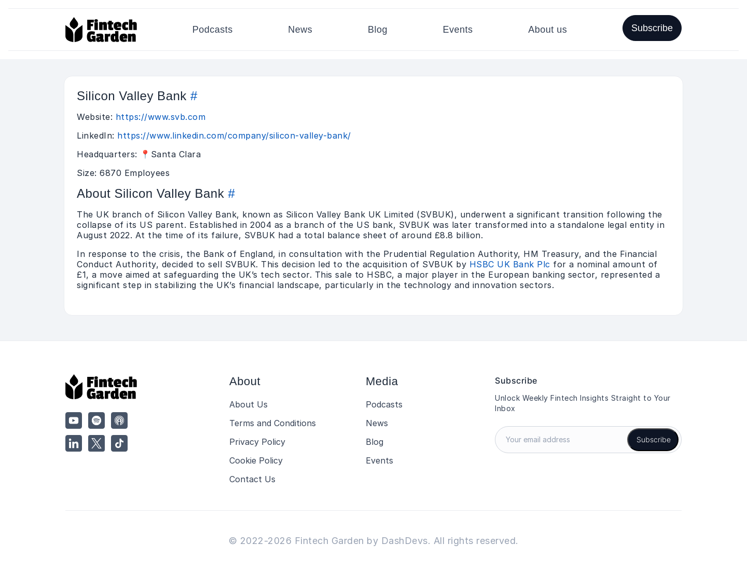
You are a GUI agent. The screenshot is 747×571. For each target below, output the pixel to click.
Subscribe (652, 28)
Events (458, 29)
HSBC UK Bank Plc (509, 264)
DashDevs (404, 540)
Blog (378, 29)
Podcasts (212, 29)
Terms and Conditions (272, 423)
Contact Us (252, 479)
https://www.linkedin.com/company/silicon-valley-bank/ (234, 135)
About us (547, 29)
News (300, 29)
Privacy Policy (257, 442)
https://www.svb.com (161, 117)
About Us (248, 404)
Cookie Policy (256, 460)
